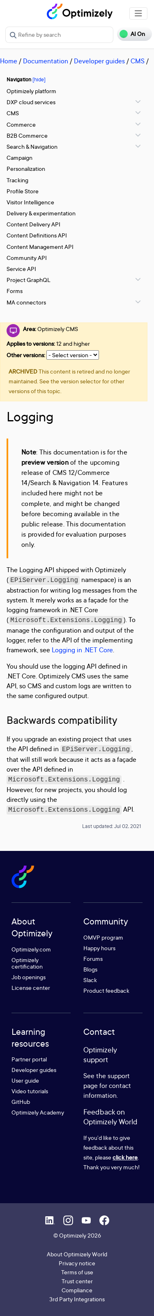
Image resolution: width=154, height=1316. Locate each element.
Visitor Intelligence (30, 202)
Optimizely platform (31, 91)
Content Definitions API (37, 235)
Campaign (19, 157)
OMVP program (103, 937)
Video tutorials (29, 1091)
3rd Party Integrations (77, 1299)
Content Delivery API (33, 224)
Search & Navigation (32, 146)
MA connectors (26, 302)
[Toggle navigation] (138, 13)
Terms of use (77, 1272)
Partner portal (29, 1059)
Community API (27, 258)
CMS (138, 60)
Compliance (77, 1290)
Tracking (17, 180)
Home (8, 60)
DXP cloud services (31, 102)
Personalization (26, 168)
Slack (90, 980)
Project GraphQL (29, 280)
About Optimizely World (77, 1254)
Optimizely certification (27, 963)
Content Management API (40, 247)
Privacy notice (77, 1263)
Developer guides (99, 60)
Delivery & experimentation (41, 213)
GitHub (20, 1102)
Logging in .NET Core (82, 649)
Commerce (21, 124)
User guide (25, 1080)
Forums (93, 958)
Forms (15, 291)
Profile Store (23, 191)
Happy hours (99, 948)
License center (30, 987)
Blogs (90, 969)
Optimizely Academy (37, 1112)
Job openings (28, 977)
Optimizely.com (31, 949)
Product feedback (106, 990)
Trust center (77, 1281)
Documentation (45, 60)
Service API (21, 269)
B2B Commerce (27, 135)
